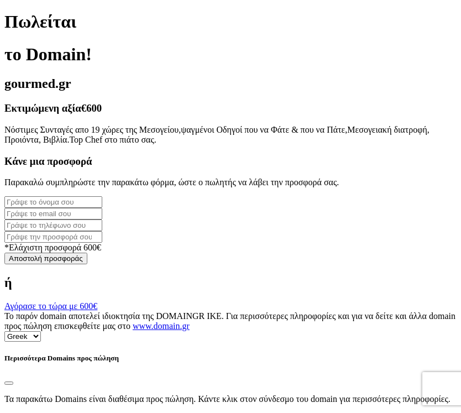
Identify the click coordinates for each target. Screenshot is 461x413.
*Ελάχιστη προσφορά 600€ (52, 247)
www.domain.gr (161, 326)
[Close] (8, 383)
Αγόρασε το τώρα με (50, 306)
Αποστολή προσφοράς (46, 258)
